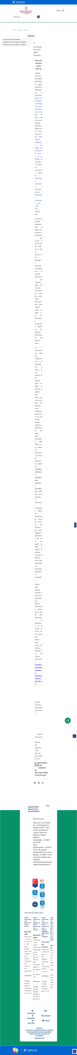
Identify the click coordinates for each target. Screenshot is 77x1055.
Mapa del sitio (39, 1038)
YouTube (31, 1023)
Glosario (39, 1028)
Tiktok (47, 1020)
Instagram (31, 1018)
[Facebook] (34, 783)
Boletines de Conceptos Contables (14, 42)
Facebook (31, 1013)
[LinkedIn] (38, 783)
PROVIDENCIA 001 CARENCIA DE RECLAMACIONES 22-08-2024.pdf (41, 769)
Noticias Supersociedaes (11, 39)
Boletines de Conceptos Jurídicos (14, 44)
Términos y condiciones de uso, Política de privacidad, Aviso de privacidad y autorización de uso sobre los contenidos (39, 1032)
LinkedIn (47, 1016)
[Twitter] (42, 783)
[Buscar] (24, 17)
